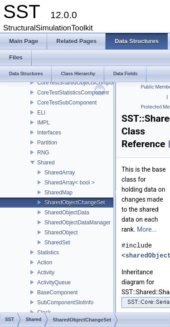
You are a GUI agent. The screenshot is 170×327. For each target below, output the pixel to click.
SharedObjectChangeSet (74, 202)
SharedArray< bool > (69, 182)
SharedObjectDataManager (77, 222)
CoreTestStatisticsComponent (73, 92)
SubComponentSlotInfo (65, 302)
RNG (43, 152)
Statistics (48, 252)
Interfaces (49, 132)
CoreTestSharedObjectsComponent (80, 82)
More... (146, 229)
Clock (44, 312)
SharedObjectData (66, 212)
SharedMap (58, 192)
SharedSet (57, 242)
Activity (45, 272)
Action (44, 262)
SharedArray (59, 172)
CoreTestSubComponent (67, 102)
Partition (47, 142)
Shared (46, 162)
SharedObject (61, 232)
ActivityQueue (54, 282)
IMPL (43, 122)
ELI (41, 112)
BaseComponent (57, 292)
